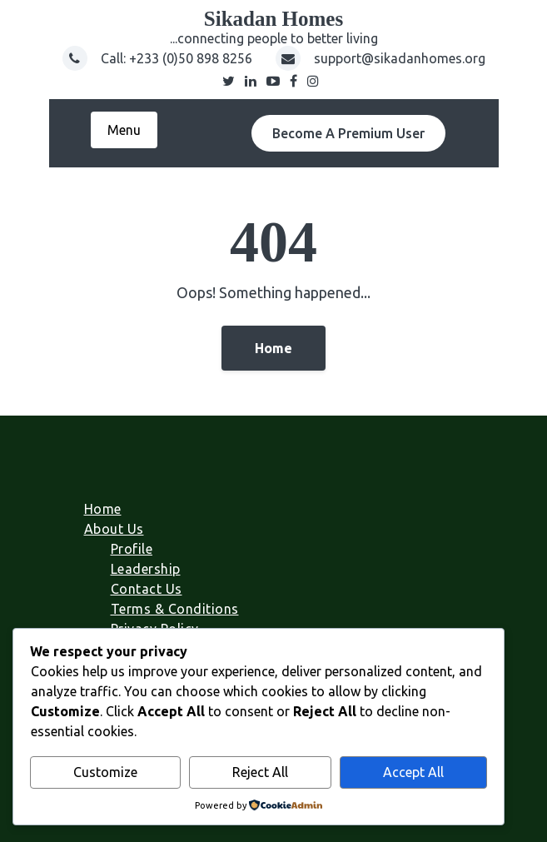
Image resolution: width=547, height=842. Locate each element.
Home (273, 348)
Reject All (260, 772)
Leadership (146, 568)
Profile (132, 548)
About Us (114, 528)
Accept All (413, 772)
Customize (105, 772)
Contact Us (146, 588)
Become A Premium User (348, 133)
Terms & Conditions (175, 608)
